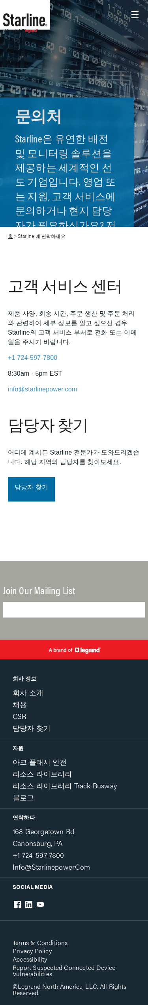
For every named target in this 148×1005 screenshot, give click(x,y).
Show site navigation (135, 14)
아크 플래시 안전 (40, 762)
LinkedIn (29, 904)
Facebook (17, 904)
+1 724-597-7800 (32, 357)
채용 (20, 704)
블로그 (23, 797)
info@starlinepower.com (42, 389)
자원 (18, 748)
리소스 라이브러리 (42, 774)
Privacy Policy (32, 950)
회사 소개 (28, 692)
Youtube (40, 904)
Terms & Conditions (40, 942)
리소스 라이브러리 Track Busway (65, 785)
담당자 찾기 (31, 487)
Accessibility (30, 959)
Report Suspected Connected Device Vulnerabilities (64, 970)
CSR (19, 716)
